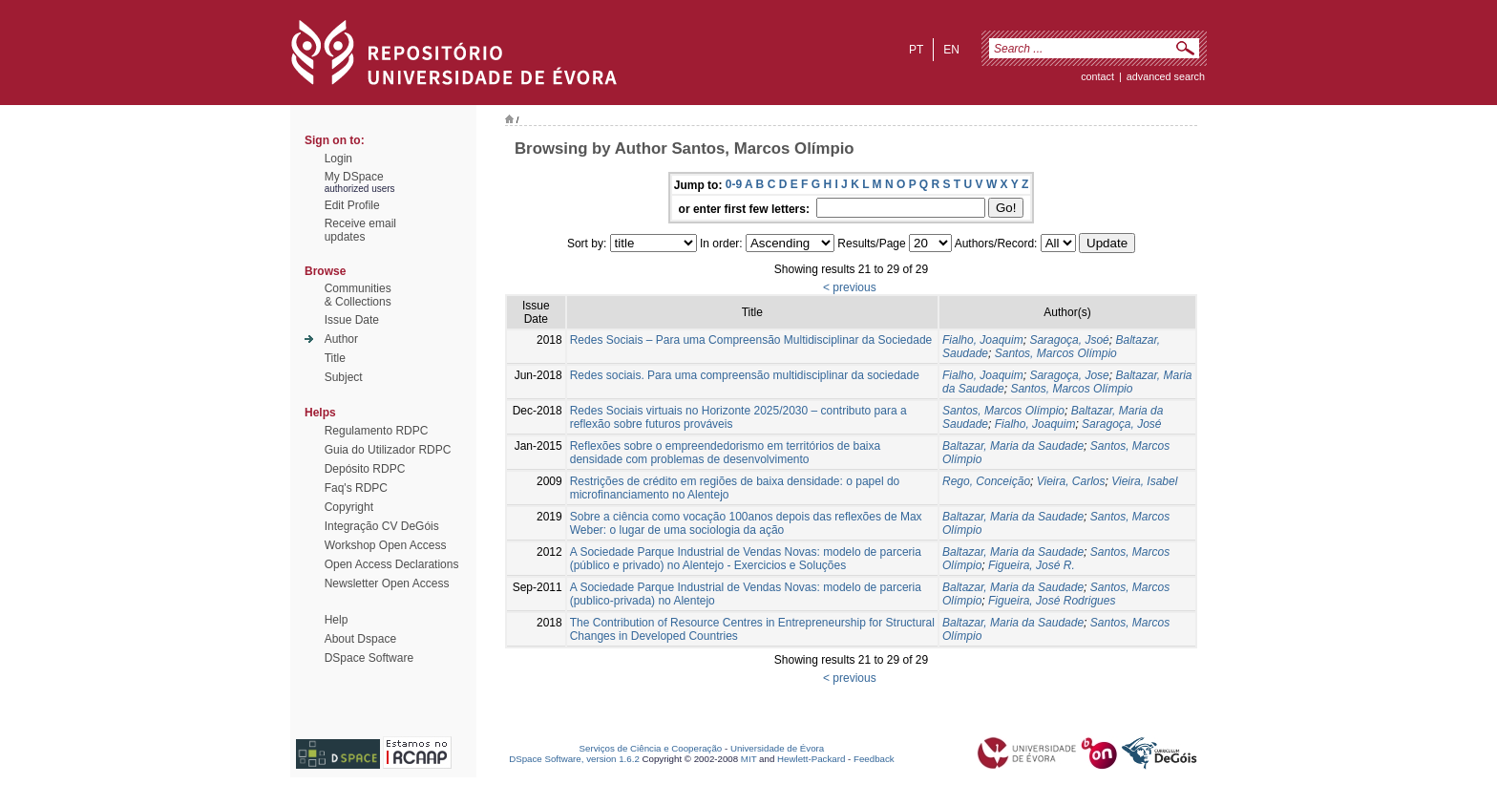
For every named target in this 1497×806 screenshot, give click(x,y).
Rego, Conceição (986, 481)
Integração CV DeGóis (382, 526)
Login (338, 158)
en (951, 49)
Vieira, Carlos (1071, 481)
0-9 (734, 184)
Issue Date (352, 320)
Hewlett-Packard (811, 758)
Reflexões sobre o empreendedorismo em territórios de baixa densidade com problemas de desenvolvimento (725, 452)
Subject (344, 377)
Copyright (349, 507)
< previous (849, 287)
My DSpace (354, 176)
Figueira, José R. (1031, 565)
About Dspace (360, 639)
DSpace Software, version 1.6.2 (574, 758)
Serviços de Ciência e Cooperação (651, 748)
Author (341, 339)
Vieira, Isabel (1144, 481)
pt (916, 49)
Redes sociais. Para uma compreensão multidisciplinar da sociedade (744, 375)
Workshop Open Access (386, 545)
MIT (749, 758)
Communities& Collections (358, 295)
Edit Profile (352, 205)
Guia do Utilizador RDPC (388, 449)
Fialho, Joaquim (982, 340)
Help (336, 619)
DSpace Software (369, 658)
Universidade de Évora (777, 748)
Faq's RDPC (356, 488)
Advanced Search (1166, 76)
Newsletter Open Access (387, 583)
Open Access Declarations (392, 564)
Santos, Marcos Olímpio (1056, 353)
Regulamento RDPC (377, 430)
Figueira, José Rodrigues (1051, 600)
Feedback (874, 758)
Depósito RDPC (365, 469)
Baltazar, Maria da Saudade (1013, 446)
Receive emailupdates (360, 230)
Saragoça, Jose (1068, 375)
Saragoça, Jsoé (1068, 340)
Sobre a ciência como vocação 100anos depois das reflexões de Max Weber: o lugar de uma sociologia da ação (746, 523)
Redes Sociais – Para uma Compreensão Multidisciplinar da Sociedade (751, 340)
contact (1097, 76)
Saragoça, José (1121, 424)
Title (335, 358)
